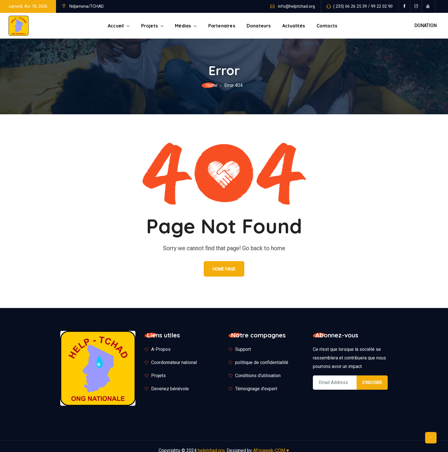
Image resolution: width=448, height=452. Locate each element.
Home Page (224, 269)
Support (243, 349)
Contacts (327, 26)
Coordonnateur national (174, 362)
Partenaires (221, 26)
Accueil (116, 26)
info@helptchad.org (296, 6)
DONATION (425, 25)
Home (211, 85)
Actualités (293, 26)
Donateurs (259, 26)
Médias (183, 26)
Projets (149, 26)
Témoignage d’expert (256, 388)
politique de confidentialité (261, 362)
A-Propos (161, 349)
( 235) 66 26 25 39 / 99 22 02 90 (363, 6)
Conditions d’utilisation (258, 375)
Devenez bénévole (170, 388)
